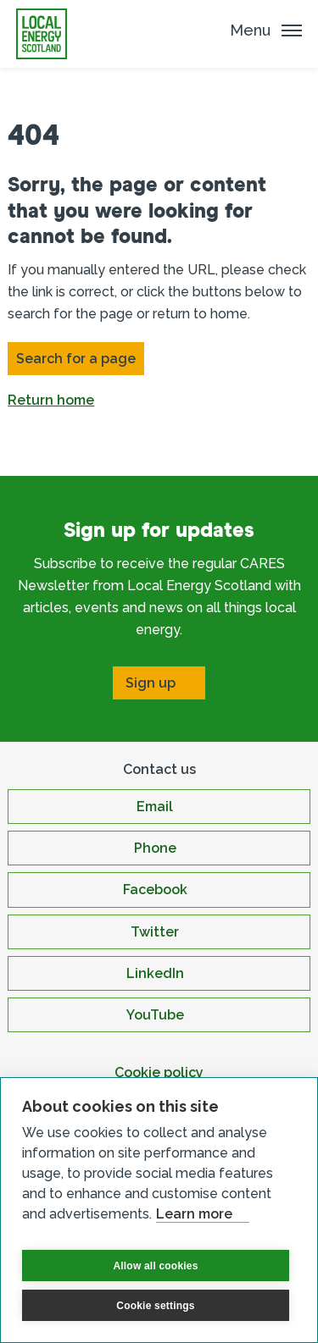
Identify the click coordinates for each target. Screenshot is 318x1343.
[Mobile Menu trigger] (266, 30)
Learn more (194, 1214)
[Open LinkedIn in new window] (159, 973)
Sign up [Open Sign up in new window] (151, 683)
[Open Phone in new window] (159, 848)
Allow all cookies (155, 1266)
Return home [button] (51, 400)
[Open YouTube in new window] (159, 1015)
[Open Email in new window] (159, 806)
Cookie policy (159, 1072)
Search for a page (76, 359)
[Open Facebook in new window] (159, 889)
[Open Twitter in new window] (159, 932)
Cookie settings (155, 1306)
